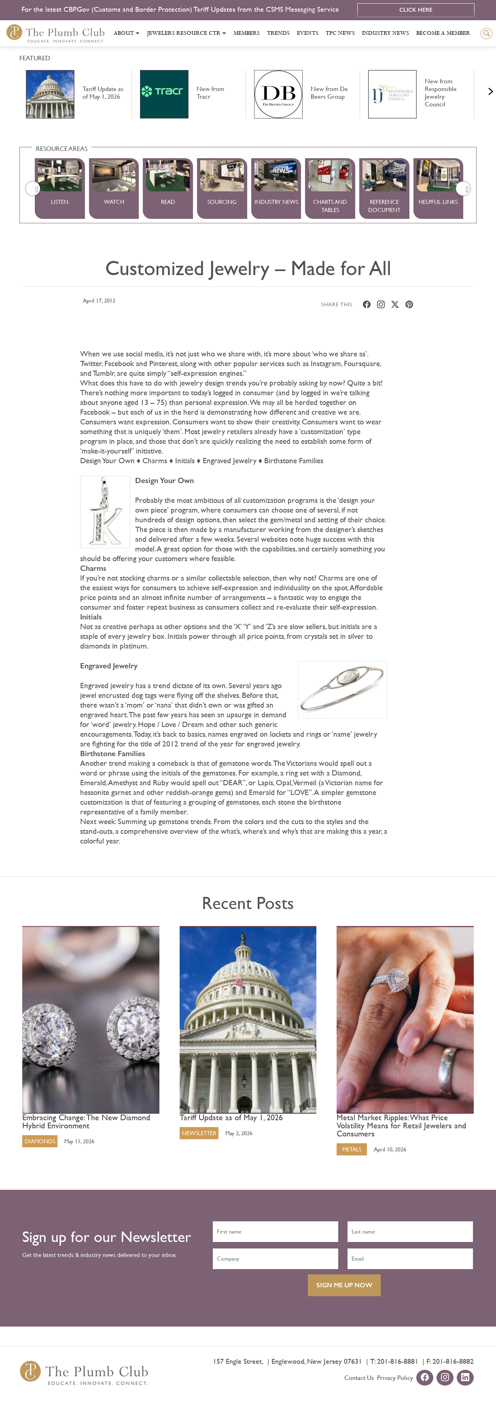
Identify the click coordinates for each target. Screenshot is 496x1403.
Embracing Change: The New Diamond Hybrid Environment (86, 1122)
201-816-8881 (397, 1361)
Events (307, 33)
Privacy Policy (395, 1378)
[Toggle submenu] (138, 33)
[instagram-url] (445, 1378)
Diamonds (40, 1141)
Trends (278, 33)
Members (246, 33)
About (124, 33)
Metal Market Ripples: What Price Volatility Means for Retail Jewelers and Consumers (401, 1126)
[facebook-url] (424, 1378)
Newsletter (199, 1133)
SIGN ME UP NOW (344, 1285)
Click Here (415, 9)
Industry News (385, 33)
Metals (351, 1149)
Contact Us (359, 1378)
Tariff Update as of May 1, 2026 (231, 1118)
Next (481, 89)
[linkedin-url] (465, 1378)
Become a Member (443, 33)
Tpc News (340, 33)
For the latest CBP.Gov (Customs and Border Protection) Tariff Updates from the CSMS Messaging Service (181, 9)
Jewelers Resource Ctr (183, 33)
